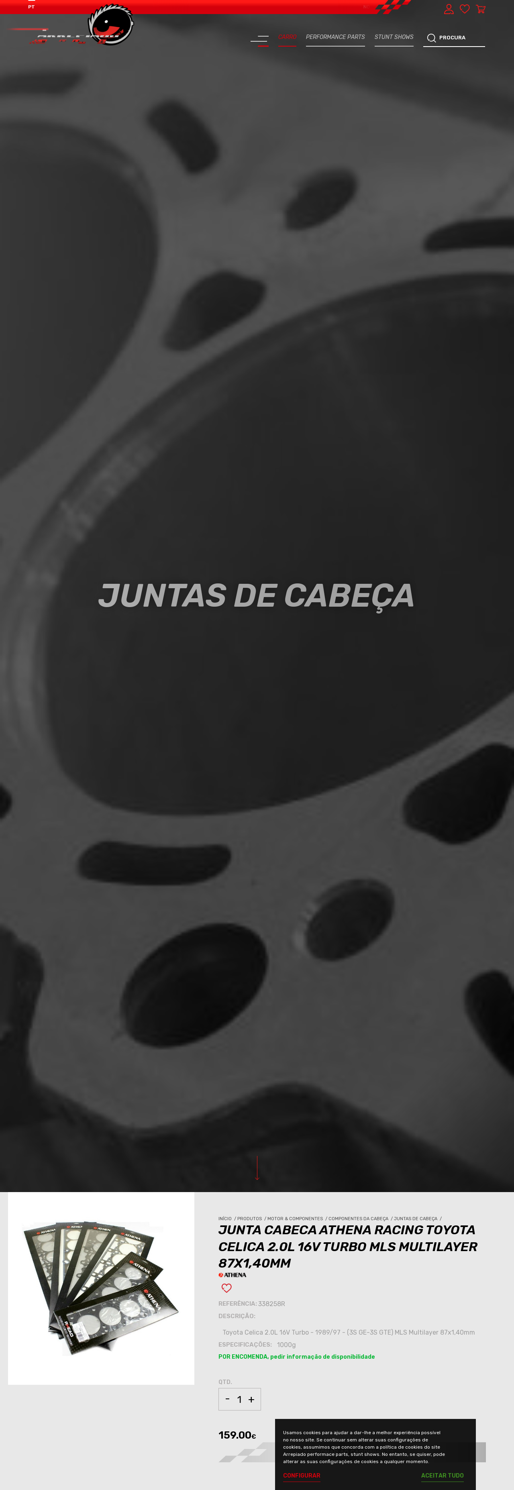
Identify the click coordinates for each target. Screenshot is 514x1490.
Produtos (252, 1218)
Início (227, 1218)
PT (31, 7)
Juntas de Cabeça (418, 1218)
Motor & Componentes (297, 1218)
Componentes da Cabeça (361, 1218)
